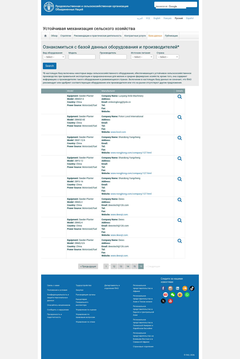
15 (134, 266)
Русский (179, 18)
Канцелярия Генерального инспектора (82, 302)
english (157, 18)
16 (141, 266)
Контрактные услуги (135, 35)
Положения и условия (57, 290)
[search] (171, 6)
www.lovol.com (118, 132)
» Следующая (153, 266)
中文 (148, 18)
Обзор (54, 35)
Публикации (171, 35)
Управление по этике (85, 322)
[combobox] (54, 56)
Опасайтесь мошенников (58, 305)
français (167, 18)
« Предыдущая (88, 266)
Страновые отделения (143, 346)
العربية (140, 18)
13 (121, 266)
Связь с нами (53, 285)
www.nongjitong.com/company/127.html (131, 152)
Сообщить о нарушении (58, 309)
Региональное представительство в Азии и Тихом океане (143, 299)
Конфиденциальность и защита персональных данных (58, 297)
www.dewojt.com (119, 214)
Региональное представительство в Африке (143, 288)
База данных (155, 35)
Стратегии (65, 35)
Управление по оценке (86, 309)
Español (190, 18)
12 (114, 266)
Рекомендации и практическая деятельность (98, 35)
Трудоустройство (83, 285)
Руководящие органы (85, 294)
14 (128, 266)
